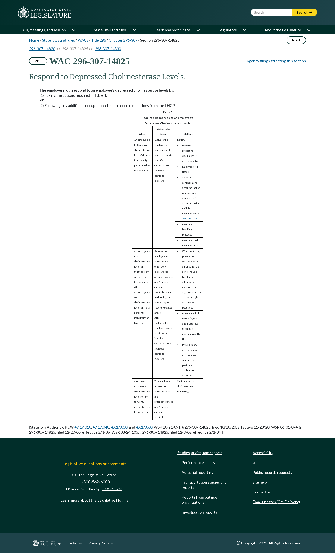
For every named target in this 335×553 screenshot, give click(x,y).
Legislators (227, 30)
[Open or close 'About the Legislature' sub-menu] (309, 30)
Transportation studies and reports (204, 485)
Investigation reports (199, 512)
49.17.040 (101, 427)
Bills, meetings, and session (43, 30)
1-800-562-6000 (94, 481)
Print (296, 40)
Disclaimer (74, 543)
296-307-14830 (108, 48)
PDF (38, 61)
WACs (83, 40)
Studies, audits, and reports (199, 452)
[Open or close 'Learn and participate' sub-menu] (198, 30)
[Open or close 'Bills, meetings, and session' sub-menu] (73, 30)
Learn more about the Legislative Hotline (94, 500)
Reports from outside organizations (199, 500)
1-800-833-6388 (112, 489)
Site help (260, 482)
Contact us (262, 492)
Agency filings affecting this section (276, 61)
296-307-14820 (42, 48)
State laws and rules (110, 30)
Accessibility (263, 452)
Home (34, 40)
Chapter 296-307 (123, 40)
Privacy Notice (100, 543)
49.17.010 (82, 427)
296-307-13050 (190, 218)
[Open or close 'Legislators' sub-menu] (244, 30)
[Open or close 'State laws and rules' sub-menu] (134, 30)
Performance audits (198, 462)
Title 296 (98, 40)
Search (304, 12)
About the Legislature (282, 30)
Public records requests (272, 472)
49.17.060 (144, 427)
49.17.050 (119, 427)
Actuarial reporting (197, 472)
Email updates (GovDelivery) (276, 501)
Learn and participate (172, 30)
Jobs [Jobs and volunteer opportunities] (256, 462)
